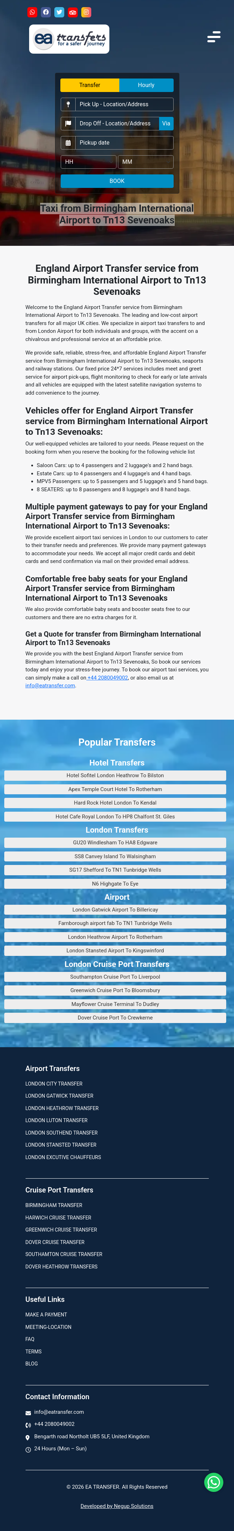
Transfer (89, 85)
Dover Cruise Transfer (55, 1242)
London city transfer (54, 1084)
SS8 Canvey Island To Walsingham (115, 856)
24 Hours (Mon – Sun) (60, 1448)
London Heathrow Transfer (62, 1108)
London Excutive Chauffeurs (63, 1157)
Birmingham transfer (54, 1205)
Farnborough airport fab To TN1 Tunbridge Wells (115, 923)
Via (166, 123)
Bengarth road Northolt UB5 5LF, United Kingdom (92, 1436)
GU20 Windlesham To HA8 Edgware (115, 842)
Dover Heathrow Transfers (62, 1267)
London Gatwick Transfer (59, 1096)
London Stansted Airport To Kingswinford (115, 950)
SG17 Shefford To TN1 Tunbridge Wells (115, 870)
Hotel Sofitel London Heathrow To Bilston (115, 775)
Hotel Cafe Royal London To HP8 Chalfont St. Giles (115, 816)
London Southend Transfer (62, 1133)
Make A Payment (46, 1315)
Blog (32, 1364)
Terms (34, 1351)
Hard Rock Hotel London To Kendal (115, 803)
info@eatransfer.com (50, 685)
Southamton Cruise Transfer (64, 1254)
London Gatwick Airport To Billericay (115, 910)
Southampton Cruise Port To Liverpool (115, 977)
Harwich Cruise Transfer (59, 1218)
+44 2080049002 (107, 678)
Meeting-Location (49, 1327)
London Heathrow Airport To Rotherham (115, 937)
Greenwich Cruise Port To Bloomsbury (115, 990)
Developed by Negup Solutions (117, 1506)
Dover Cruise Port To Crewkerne (115, 1018)
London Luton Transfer (57, 1120)
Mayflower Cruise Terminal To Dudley (115, 1004)
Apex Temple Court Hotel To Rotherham (115, 789)
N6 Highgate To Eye (115, 884)
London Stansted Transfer (61, 1145)
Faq (30, 1339)
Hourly (146, 85)
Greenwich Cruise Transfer (61, 1230)
